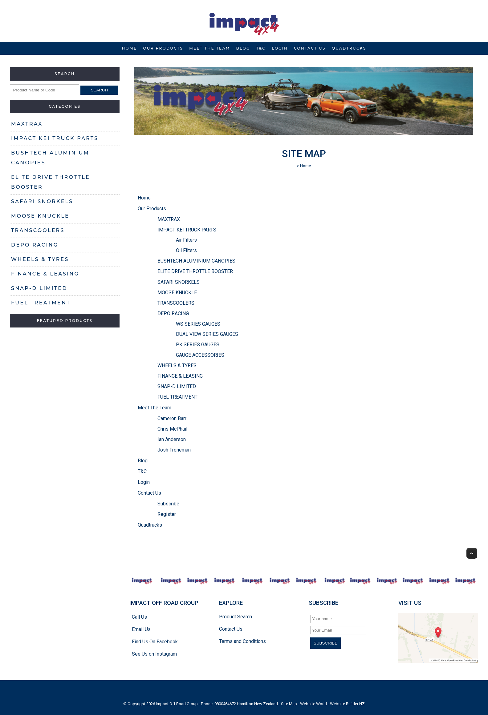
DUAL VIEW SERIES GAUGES (207, 334)
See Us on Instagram (154, 654)
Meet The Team (209, 48)
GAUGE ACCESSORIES (200, 355)
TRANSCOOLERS (38, 230)
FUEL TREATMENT (41, 303)
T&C (261, 48)
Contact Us (310, 48)
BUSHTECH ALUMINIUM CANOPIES (50, 158)
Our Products (163, 48)
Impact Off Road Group (177, 703)
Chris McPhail (172, 429)
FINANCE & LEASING (45, 274)
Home (129, 48)
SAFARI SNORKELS (42, 201)
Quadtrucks (349, 48)
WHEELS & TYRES (40, 259)
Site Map (289, 703)
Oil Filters (186, 250)
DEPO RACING (34, 245)
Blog (243, 48)
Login (280, 48)
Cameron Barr (171, 418)
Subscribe (168, 504)
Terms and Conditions (242, 641)
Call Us (139, 617)
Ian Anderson (171, 439)
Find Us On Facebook (155, 642)
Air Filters (186, 240)
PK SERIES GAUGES (197, 344)
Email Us (141, 629)
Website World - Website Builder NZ (332, 703)
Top (471, 553)
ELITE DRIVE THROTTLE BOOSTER (50, 182)
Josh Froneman (174, 450)
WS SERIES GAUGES (198, 324)
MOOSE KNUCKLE (40, 216)
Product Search (235, 617)
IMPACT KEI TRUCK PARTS (54, 138)
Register (166, 514)
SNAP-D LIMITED (39, 288)
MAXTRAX (27, 124)
